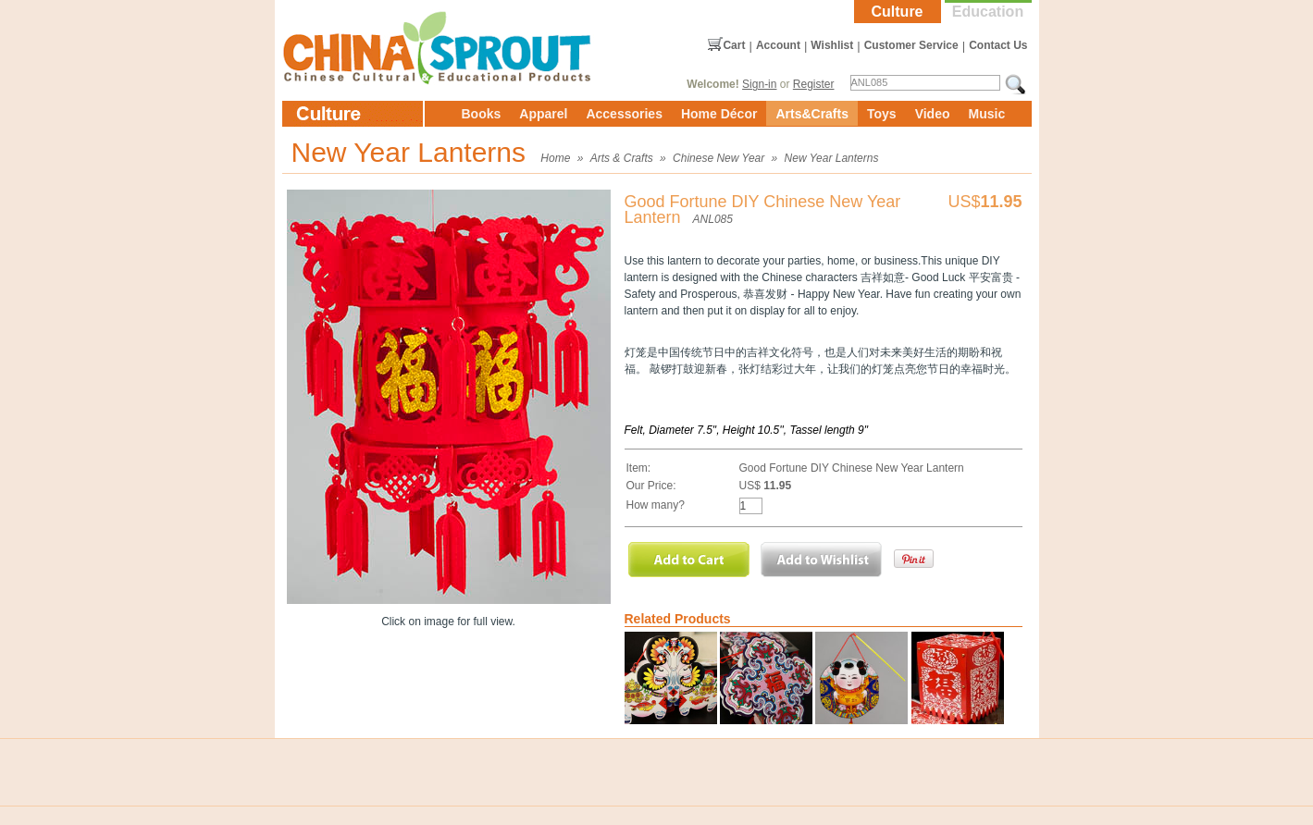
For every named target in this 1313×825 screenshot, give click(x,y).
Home (555, 158)
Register (814, 84)
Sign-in (759, 84)
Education (987, 11)
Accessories (624, 113)
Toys (882, 113)
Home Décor (719, 113)
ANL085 (713, 219)
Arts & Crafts (621, 158)
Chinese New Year (718, 158)
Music (987, 113)
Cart (734, 45)
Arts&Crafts (811, 113)
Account (778, 45)
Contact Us (998, 45)
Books (482, 113)
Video (932, 113)
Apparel (543, 113)
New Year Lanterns (832, 158)
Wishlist (832, 45)
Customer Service (911, 45)
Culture (897, 11)
